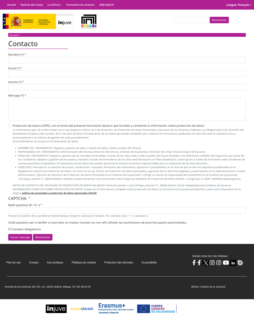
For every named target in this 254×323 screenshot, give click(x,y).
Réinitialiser (42, 237)
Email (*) (14, 68)
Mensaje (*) (16, 95)
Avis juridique (55, 262)
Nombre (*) (16, 54)
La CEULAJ (53, 4)
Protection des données (118, 262)
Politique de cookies (84, 262)
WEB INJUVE (106, 4)
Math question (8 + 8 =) (24, 205)
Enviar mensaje (20, 237)
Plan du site (13, 262)
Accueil (11, 4)
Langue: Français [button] (237, 5)
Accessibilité (149, 262)
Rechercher (219, 20)
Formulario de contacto (80, 4)
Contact (34, 262)
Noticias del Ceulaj (32, 4)
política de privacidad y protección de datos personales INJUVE (59, 193)
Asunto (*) (15, 82)
